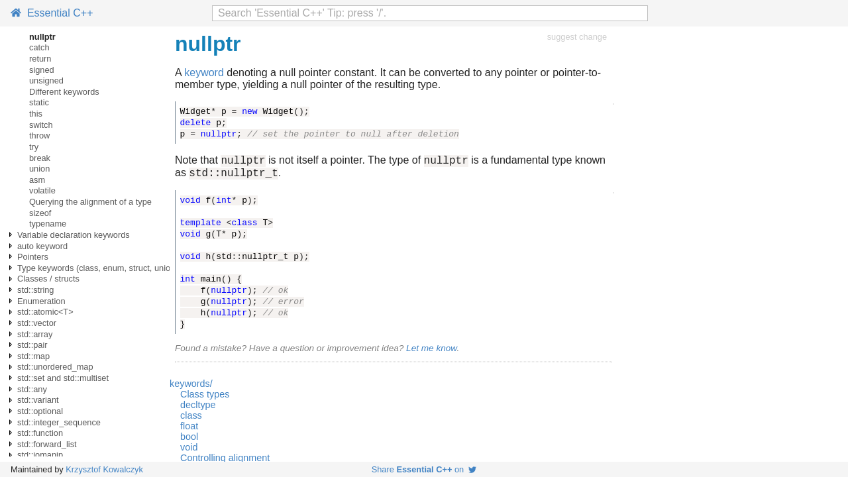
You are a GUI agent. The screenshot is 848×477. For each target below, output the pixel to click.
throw (39, 135)
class (191, 419)
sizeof (40, 213)
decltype (198, 408)
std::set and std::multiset (63, 378)
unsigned (46, 80)
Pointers (32, 257)
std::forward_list (47, 444)
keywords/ (191, 387)
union (39, 169)
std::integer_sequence (59, 422)
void (188, 451)
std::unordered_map (55, 367)
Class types (204, 398)
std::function (40, 433)
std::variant (38, 400)
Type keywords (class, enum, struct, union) (97, 268)
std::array (34, 334)
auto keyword (42, 246)
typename (47, 224)
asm (37, 180)
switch (41, 125)
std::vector (36, 323)
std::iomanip (40, 455)
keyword (204, 72)
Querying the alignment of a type (90, 202)
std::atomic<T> (45, 312)
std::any (32, 389)
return (40, 59)
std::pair (32, 345)
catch (39, 47)
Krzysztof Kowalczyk (104, 469)
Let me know (431, 352)
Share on (424, 469)
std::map (33, 356)
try (33, 147)
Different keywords (64, 92)
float (189, 430)
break (39, 158)
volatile (42, 190)
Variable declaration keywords (73, 235)
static (39, 102)
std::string (35, 290)
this (35, 114)
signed (41, 70)
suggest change (577, 37)
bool (189, 440)
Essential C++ (52, 13)
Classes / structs (48, 279)
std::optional (40, 411)
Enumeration (41, 301)
